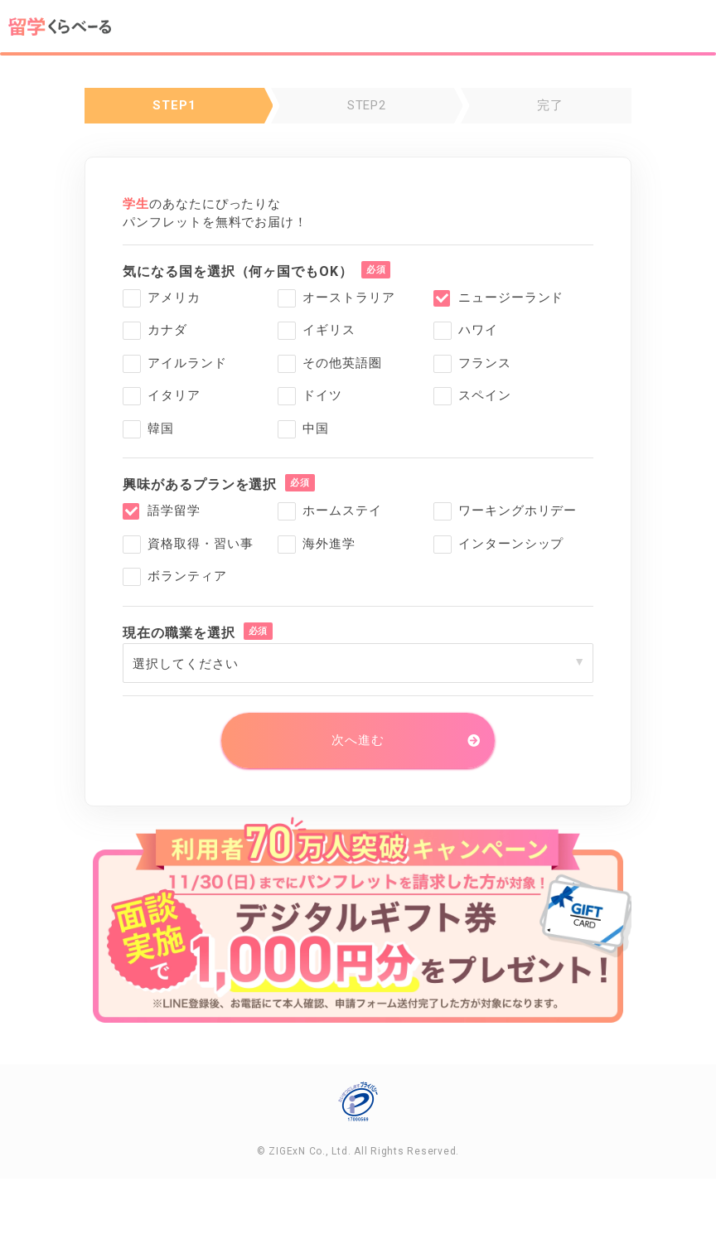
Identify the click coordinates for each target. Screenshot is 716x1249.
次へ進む (358, 740)
